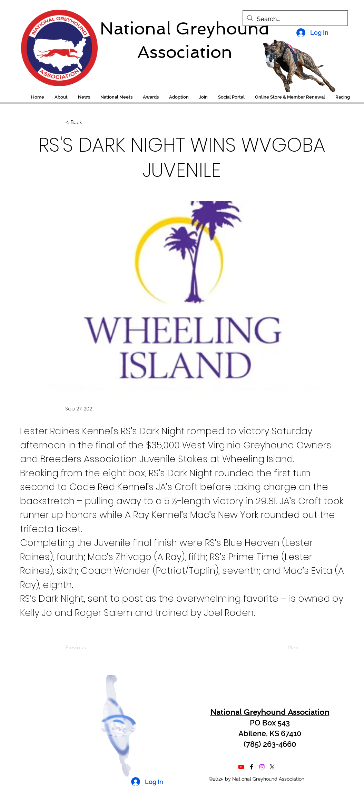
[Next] (282, 647)
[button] (342, 97)
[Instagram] (261, 766)
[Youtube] (241, 766)
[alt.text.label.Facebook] (251, 766)
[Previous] (88, 647)
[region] (55, 44)
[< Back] (88, 123)
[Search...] (295, 19)
